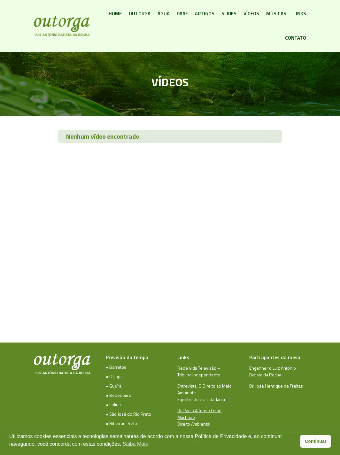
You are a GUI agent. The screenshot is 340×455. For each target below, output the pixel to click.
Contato (295, 38)
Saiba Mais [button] (135, 444)
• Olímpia (115, 376)
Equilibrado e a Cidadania (201, 399)
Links (299, 13)
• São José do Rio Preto (128, 414)
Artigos (204, 13)
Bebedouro (120, 395)
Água (164, 13)
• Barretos (116, 367)
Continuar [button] (316, 441)
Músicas (276, 13)
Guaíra (115, 385)
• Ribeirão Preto (121, 423)
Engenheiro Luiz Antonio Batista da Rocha (272, 371)
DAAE (182, 13)
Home (115, 13)
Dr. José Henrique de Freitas (276, 385)
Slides (228, 13)
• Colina (113, 404)
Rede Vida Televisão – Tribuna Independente (198, 371)
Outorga (140, 13)
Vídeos (251, 13)
